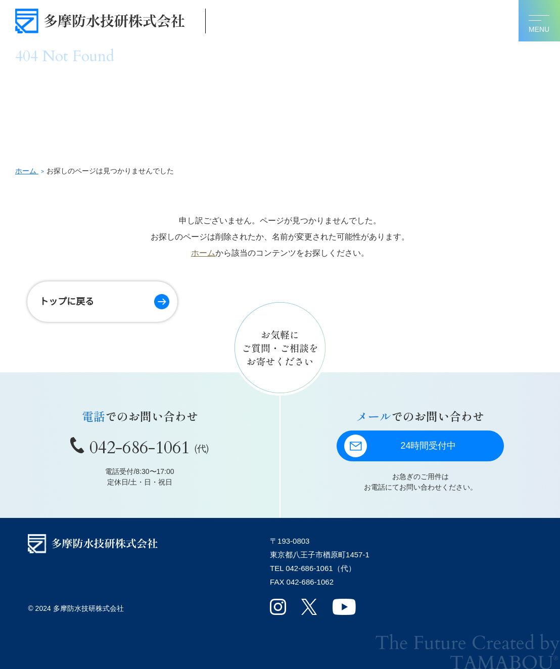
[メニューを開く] (539, 20)
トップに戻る (66, 302)
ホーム (203, 253)
